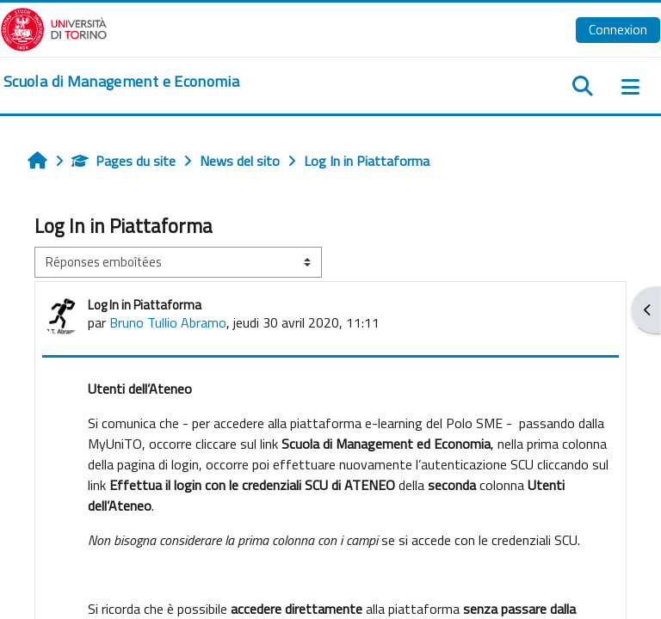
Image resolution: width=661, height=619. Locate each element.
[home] (121, 81)
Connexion (618, 29)
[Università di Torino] (54, 27)
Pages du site (123, 160)
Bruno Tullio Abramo (167, 322)
